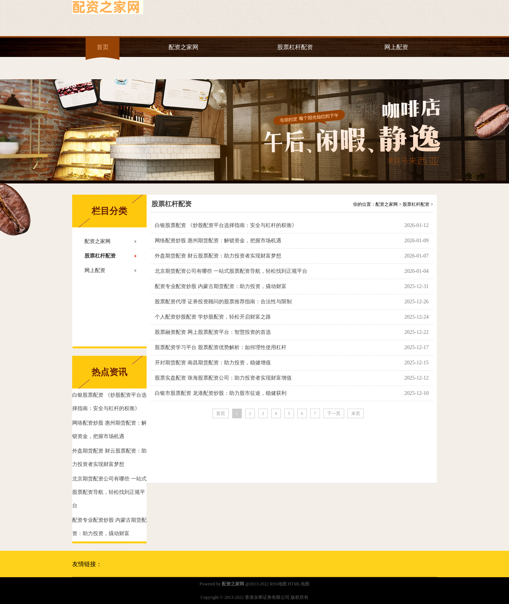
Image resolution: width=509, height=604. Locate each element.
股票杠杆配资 (295, 47)
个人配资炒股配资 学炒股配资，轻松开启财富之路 (213, 317)
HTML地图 (299, 584)
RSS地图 (278, 584)
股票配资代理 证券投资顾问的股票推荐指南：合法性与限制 (223, 301)
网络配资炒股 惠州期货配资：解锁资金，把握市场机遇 (218, 240)
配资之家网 (183, 47)
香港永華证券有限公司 (267, 597)
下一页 (333, 413)
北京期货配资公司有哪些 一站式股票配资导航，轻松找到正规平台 (231, 271)
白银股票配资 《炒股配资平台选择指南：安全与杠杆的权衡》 (226, 225)
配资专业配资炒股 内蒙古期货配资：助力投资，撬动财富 (220, 286)
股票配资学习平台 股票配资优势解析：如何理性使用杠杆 (220, 347)
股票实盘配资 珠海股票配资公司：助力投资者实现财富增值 (223, 378)
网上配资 (396, 47)
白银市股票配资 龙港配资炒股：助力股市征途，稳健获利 (220, 393)
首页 (103, 47)
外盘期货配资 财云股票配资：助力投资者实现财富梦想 (218, 256)
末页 (355, 413)
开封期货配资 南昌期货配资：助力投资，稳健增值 (213, 362)
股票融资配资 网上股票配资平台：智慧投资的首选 (213, 332)
